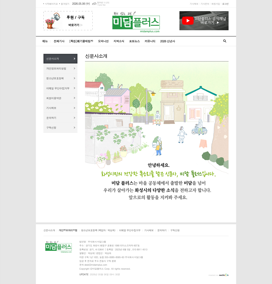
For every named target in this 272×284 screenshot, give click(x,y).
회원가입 (215, 3)
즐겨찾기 (65, 3)
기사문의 (205, 3)
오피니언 (103, 41)
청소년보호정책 (55, 78)
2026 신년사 (167, 41)
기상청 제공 (101, 5)
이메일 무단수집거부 (57, 88)
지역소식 (119, 41)
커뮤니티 (150, 41)
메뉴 (45, 41)
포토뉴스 (134, 41)
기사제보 (194, 3)
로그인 (225, 3)
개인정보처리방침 (56, 68)
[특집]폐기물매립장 (81, 41)
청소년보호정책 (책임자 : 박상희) (98, 230)
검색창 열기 (225, 41)
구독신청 (51, 127)
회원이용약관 (53, 98)
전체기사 (59, 41)
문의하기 (51, 118)
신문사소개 (52, 58)
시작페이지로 (51, 3)
